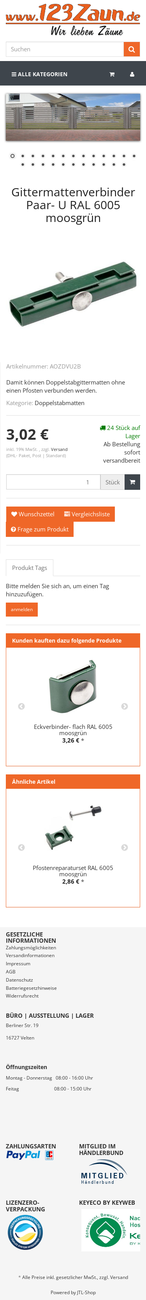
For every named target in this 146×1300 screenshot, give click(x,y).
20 (83, 165)
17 (53, 165)
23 (113, 165)
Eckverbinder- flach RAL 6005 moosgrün (73, 730)
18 (63, 165)
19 (73, 165)
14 (22, 165)
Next (124, 706)
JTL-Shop (86, 1292)
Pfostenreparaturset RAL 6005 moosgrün (73, 871)
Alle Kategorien (39, 74)
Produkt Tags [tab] (29, 567)
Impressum (18, 963)
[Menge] (53, 481)
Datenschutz (19, 980)
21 (93, 165)
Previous (21, 706)
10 (103, 156)
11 (113, 156)
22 (103, 165)
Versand (59, 449)
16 (43, 165)
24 (124, 165)
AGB (11, 971)
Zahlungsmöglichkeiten (31, 947)
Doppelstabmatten (59, 403)
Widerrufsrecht (22, 995)
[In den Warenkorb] (132, 482)
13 (134, 156)
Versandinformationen (30, 955)
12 (124, 156)
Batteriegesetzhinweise (31, 988)
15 (32, 165)
